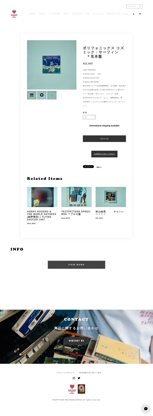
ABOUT (42, 14)
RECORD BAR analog (117, 14)
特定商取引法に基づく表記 (90, 372)
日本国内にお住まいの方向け (104, 154)
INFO (66, 14)
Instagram (98, 14)
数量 (85, 112)
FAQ (87, 14)
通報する (99, 167)
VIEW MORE (76, 265)
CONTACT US (76, 340)
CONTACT (77, 14)
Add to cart (104, 139)
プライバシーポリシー (66, 372)
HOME (32, 14)
